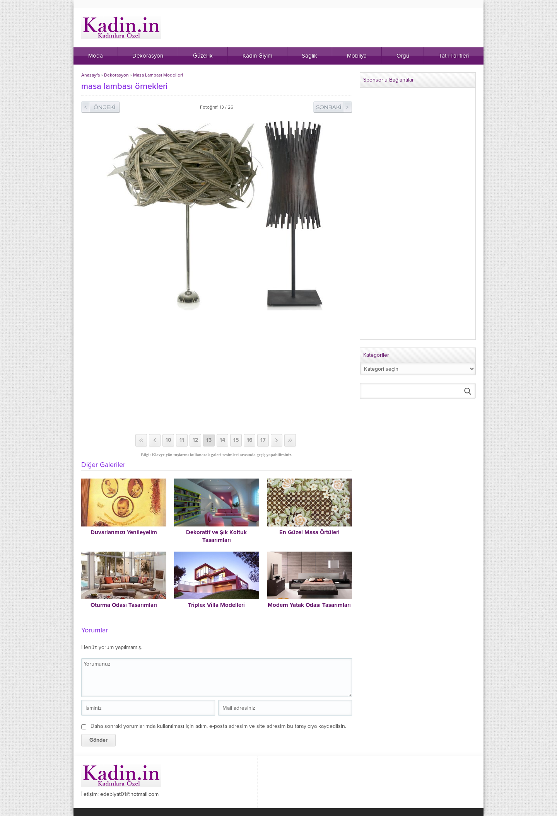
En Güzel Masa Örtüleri (309, 532)
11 (181, 440)
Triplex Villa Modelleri (216, 604)
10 (168, 440)
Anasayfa (90, 75)
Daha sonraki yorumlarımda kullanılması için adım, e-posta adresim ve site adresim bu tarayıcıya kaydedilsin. (218, 726)
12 (195, 440)
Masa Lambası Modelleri (158, 75)
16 (250, 440)
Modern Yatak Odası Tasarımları (309, 604)
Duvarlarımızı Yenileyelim (124, 532)
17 (263, 440)
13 (209, 440)
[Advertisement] (216, 372)
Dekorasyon (116, 75)
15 (236, 440)
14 (222, 440)
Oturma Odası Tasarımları (124, 604)
